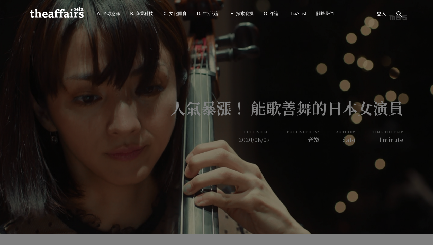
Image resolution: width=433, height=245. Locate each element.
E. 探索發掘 (242, 13)
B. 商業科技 (142, 13)
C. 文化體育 (175, 13)
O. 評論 (271, 13)
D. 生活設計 (208, 13)
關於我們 (325, 13)
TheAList (297, 13)
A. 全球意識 (108, 13)
